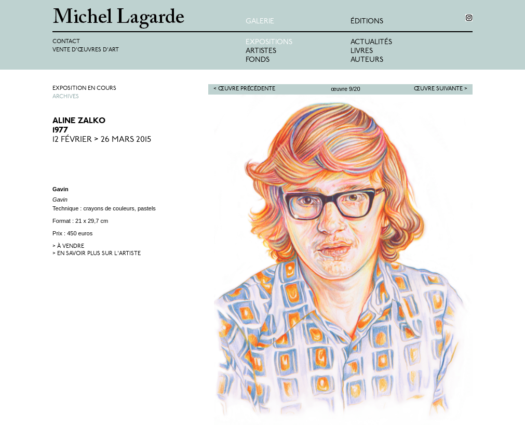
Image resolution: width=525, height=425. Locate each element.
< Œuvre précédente (244, 89)
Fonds (258, 60)
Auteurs (367, 60)
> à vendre (68, 246)
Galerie (260, 21)
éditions (367, 21)
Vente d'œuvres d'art (85, 50)
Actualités (371, 42)
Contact (66, 42)
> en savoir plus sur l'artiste (96, 254)
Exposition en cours (84, 88)
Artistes (261, 51)
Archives (65, 97)
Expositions (269, 42)
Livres (362, 51)
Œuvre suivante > (440, 89)
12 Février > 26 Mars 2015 (101, 140)
